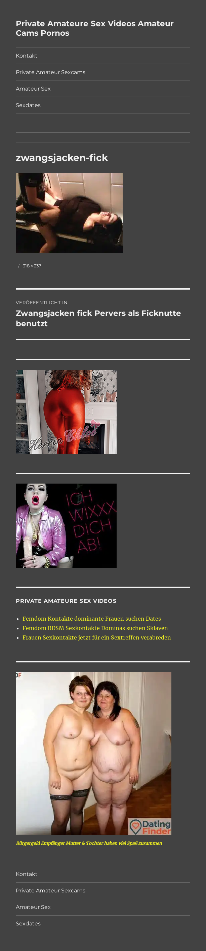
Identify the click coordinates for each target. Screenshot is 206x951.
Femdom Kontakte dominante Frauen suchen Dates (92, 618)
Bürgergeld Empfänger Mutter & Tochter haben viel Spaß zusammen (89, 843)
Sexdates (28, 105)
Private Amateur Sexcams (50, 72)
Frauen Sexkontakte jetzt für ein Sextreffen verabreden (97, 637)
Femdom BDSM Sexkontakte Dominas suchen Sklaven (95, 628)
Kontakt (27, 56)
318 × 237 (32, 265)
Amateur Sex (33, 89)
